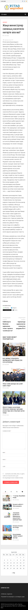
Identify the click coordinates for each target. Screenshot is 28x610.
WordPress (22, 606)
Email (4, 459)
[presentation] (5, 491)
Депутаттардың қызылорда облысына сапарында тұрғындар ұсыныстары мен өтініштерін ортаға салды (13, 410)
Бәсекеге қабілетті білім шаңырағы (18, 505)
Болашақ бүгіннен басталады (18, 526)
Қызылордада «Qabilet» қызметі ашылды (18, 536)
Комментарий (7, 431)
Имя (4, 452)
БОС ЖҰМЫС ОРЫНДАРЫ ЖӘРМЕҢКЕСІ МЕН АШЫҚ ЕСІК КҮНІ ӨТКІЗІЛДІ (12, 360)
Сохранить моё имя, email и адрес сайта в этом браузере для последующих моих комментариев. (14, 476)
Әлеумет (5, 22)
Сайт (4, 466)
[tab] (5, 491)
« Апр (13, 573)
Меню (4, 14)
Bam (2, 607)
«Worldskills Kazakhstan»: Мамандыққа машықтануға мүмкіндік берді (17, 516)
